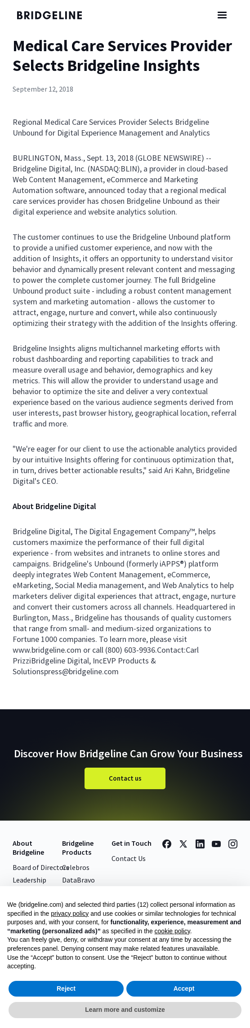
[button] (222, 15)
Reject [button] (66, 988)
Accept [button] (184, 988)
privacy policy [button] (70, 913)
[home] (55, 15)
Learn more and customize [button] (125, 1009)
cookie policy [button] (172, 931)
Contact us (125, 778)
